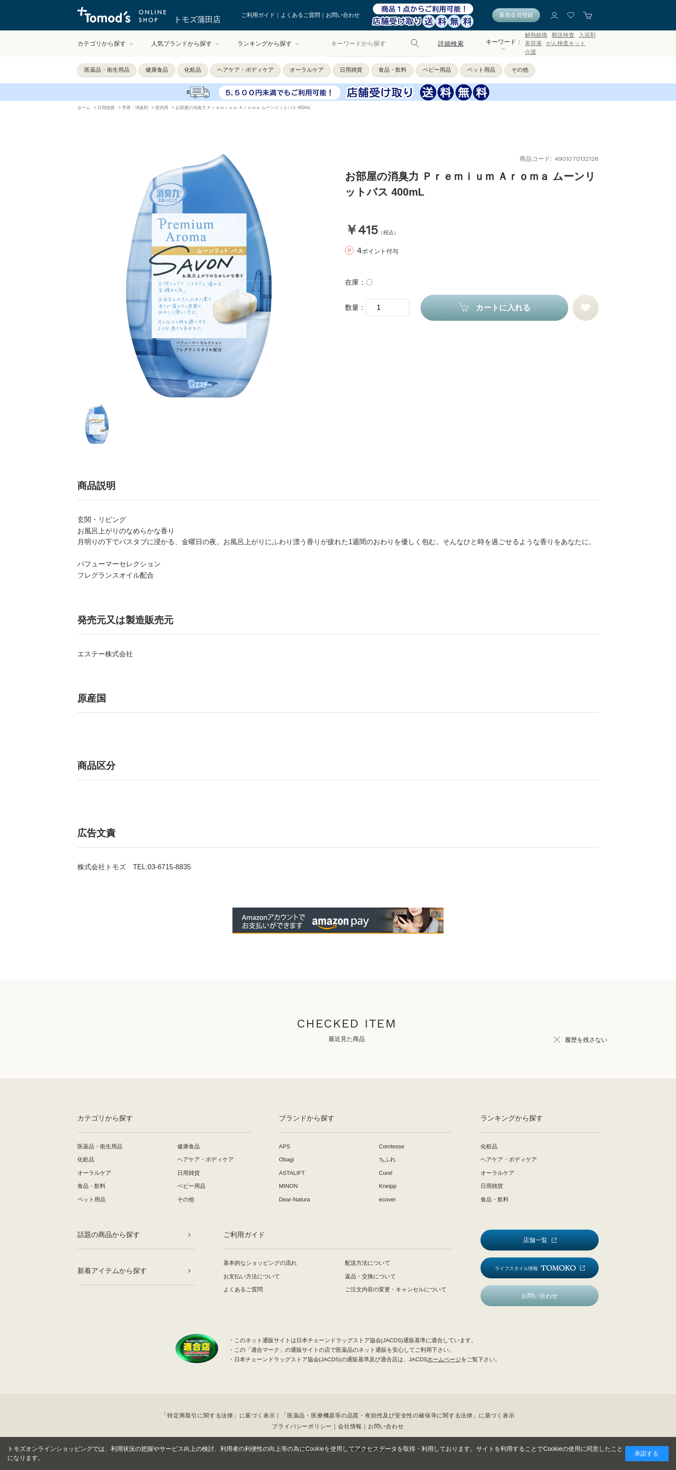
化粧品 (192, 70)
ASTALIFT (292, 1173)
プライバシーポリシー (302, 1426)
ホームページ (444, 1359)
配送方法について (367, 1263)
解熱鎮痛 (536, 35)
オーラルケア (307, 70)
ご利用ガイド (258, 15)
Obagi (286, 1159)
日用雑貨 (351, 70)
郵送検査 (563, 35)
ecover (387, 1199)
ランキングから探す (268, 43)
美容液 (533, 43)
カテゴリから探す (105, 43)
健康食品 (157, 70)
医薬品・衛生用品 (106, 70)
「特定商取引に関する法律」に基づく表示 (218, 1415)
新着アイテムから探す (112, 1270)
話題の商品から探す (108, 1234)
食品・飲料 (392, 70)
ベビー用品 (437, 70)
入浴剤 (587, 35)
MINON (288, 1186)
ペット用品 (481, 70)
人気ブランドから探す (185, 43)
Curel (385, 1173)
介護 (530, 52)
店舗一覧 (535, 1240)
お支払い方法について (251, 1276)
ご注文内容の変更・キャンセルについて (396, 1289)
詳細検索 (451, 43)
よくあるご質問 (300, 15)
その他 (519, 70)
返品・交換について (370, 1276)
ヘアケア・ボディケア (245, 70)
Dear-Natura (294, 1199)
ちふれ (387, 1159)
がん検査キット (566, 43)
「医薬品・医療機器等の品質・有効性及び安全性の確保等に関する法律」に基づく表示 (397, 1415)
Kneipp (387, 1186)
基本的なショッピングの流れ (260, 1263)
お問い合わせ (343, 15)
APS (284, 1146)
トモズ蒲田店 (197, 19)
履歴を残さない (586, 1039)
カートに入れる (503, 307)
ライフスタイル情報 (535, 1268)
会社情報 (350, 1426)
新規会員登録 (516, 15)
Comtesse (391, 1146)
